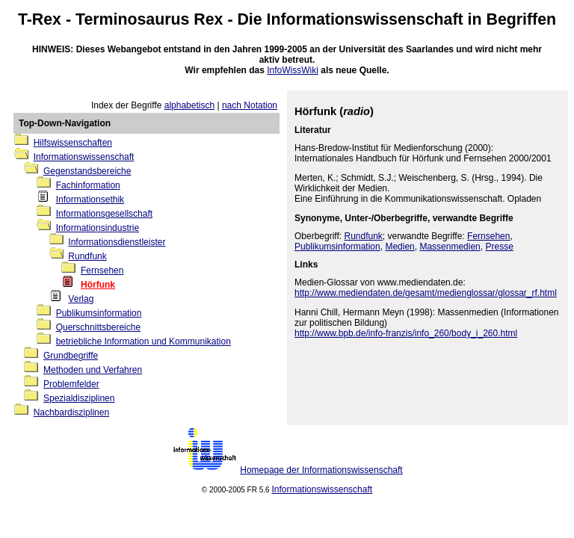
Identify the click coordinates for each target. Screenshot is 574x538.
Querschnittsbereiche (98, 327)
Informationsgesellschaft (104, 213)
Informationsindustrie (97, 228)
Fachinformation (88, 185)
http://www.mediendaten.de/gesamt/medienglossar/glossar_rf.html (425, 293)
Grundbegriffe (70, 355)
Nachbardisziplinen (71, 412)
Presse (499, 246)
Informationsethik (90, 199)
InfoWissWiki (292, 70)
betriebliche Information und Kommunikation (143, 341)
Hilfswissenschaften (73, 142)
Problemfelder (71, 384)
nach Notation (249, 105)
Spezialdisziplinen (78, 398)
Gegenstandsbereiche (87, 171)
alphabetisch (189, 105)
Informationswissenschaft (365, 19)
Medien (399, 246)
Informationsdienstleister (116, 242)
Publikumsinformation (99, 313)
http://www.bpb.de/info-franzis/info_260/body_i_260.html (405, 333)
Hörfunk (98, 284)
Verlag (80, 299)
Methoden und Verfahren (92, 370)
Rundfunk (87, 256)
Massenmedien (449, 246)
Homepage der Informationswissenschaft (321, 470)
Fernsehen (102, 270)
